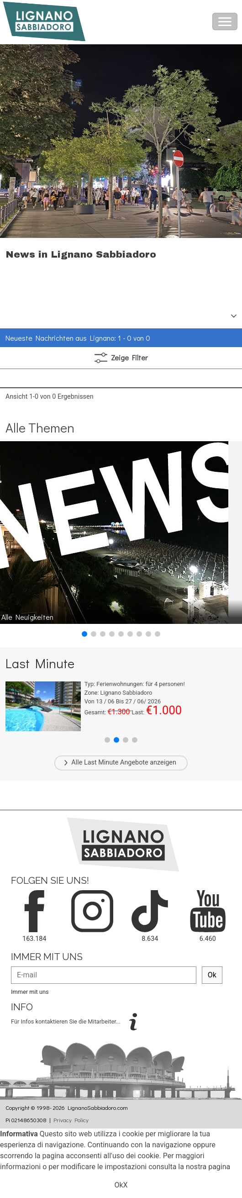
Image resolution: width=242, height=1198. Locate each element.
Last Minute (101, 762)
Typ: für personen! (134, 684)
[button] (84, 634)
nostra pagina (208, 1166)
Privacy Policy (71, 1120)
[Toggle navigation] (224, 21)
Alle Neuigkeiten (27, 617)
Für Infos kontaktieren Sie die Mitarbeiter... (66, 1021)
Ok (212, 975)
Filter (121, 358)
